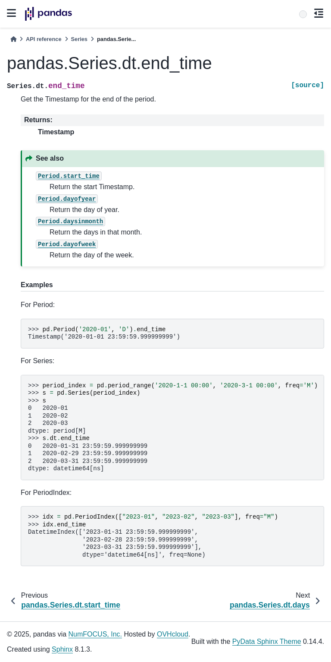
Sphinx (62, 649)
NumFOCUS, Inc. (95, 634)
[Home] (13, 39)
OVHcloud (172, 634)
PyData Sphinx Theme (266, 641)
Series (79, 39)
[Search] (303, 14)
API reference (44, 39)
